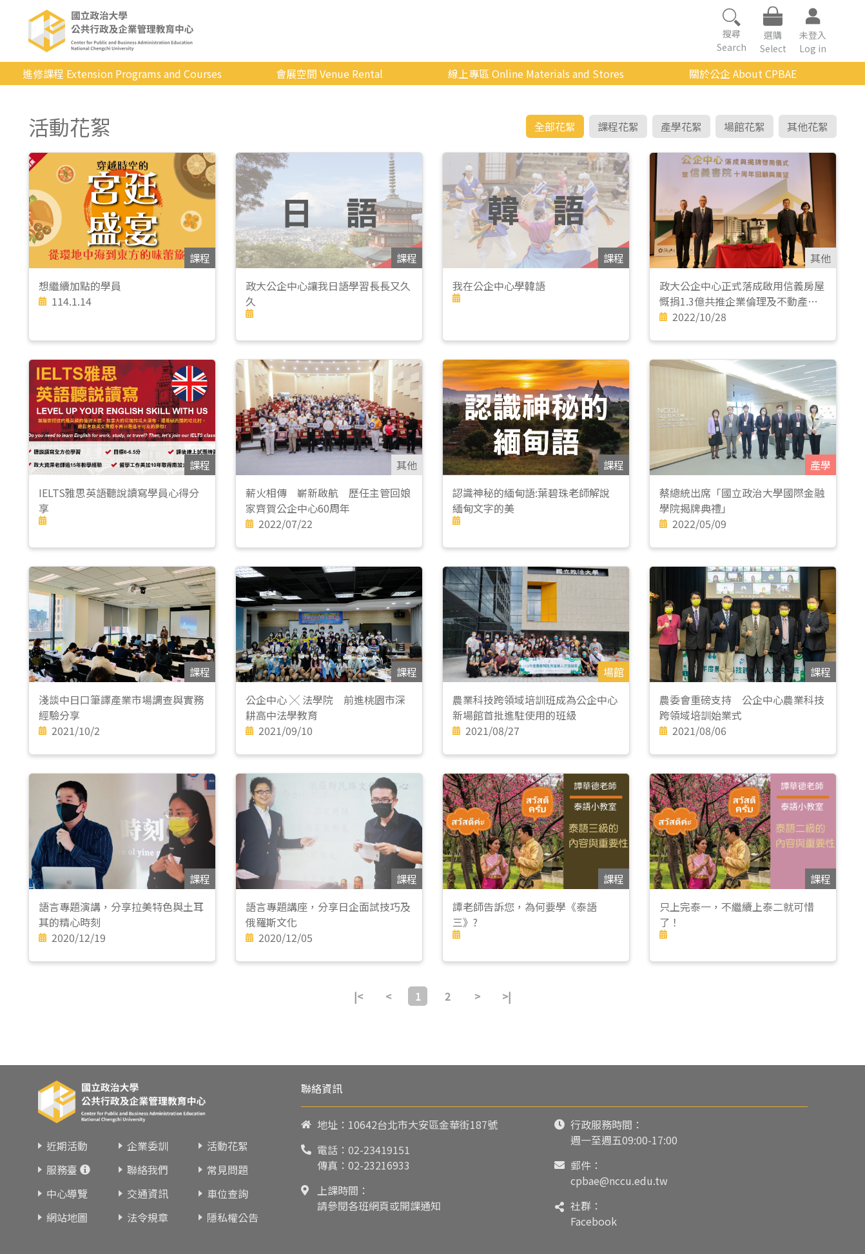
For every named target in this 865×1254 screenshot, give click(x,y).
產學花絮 (681, 126)
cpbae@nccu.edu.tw (619, 1180)
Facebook (593, 1221)
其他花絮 (807, 126)
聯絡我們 (147, 1169)
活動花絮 (227, 1145)
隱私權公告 (232, 1217)
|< (358, 996)
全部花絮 (555, 126)
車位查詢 (227, 1193)
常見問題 (227, 1169)
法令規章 (147, 1217)
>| (506, 996)
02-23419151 (379, 1149)
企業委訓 (147, 1145)
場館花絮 (744, 126)
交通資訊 (147, 1193)
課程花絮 (618, 126)
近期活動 (67, 1145)
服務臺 (61, 1169)
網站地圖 (67, 1217)
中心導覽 (67, 1193)
